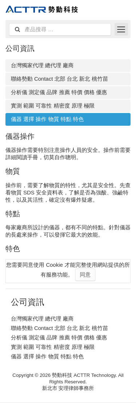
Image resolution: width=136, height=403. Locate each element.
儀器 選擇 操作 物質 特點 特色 (47, 119)
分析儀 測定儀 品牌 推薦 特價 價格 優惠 (59, 92)
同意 (85, 274)
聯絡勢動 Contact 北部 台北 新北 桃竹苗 (59, 79)
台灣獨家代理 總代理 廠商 (42, 65)
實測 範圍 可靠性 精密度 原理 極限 (53, 105)
